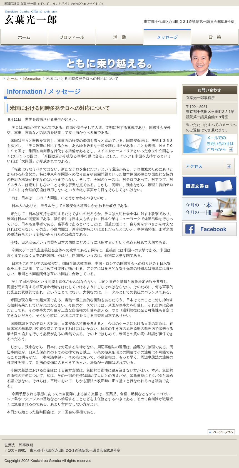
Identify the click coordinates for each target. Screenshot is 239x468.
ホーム (12, 78)
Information (32, 78)
